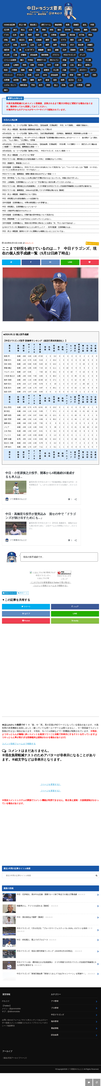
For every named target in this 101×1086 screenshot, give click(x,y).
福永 (59, 30)
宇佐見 (63, 45)
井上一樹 (22, 25)
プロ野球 (54, 1021)
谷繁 (32, 65)
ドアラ (63, 40)
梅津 (30, 35)
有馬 (81, 50)
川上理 (55, 70)
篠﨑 (32, 80)
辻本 (14, 35)
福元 (49, 50)
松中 (86, 75)
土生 (72, 65)
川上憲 (88, 60)
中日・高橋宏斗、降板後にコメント (16, 163)
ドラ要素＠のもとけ (75, 1082)
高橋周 (62, 35)
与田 (94, 75)
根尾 (67, 25)
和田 (24, 65)
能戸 (39, 80)
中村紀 (30, 60)
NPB (45, 75)
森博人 (88, 65)
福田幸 (6, 50)
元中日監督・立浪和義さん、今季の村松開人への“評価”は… (25, 203)
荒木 (79, 60)
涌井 (37, 35)
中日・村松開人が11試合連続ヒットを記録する (20, 199)
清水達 (72, 35)
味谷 (5, 70)
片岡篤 (14, 70)
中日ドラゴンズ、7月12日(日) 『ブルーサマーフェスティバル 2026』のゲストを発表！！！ (48, 944)
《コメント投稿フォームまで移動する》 (50, 598)
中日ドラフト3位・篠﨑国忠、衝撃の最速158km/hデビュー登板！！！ (29, 174)
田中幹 (67, 30)
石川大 (71, 80)
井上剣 (6, 55)
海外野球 (54, 1034)
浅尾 (29, 75)
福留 (22, 70)
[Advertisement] (50, 682)
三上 (79, 80)
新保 (47, 80)
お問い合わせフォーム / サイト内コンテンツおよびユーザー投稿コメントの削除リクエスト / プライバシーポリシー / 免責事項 (25, 1036)
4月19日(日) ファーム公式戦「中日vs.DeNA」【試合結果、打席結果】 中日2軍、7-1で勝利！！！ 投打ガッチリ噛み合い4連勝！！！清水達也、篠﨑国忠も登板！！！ (49, 145)
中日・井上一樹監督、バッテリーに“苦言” (18, 155)
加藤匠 (90, 45)
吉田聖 (16, 80)
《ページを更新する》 (50, 797)
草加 (90, 35)
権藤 (30, 70)
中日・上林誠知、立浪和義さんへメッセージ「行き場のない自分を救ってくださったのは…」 (38, 182)
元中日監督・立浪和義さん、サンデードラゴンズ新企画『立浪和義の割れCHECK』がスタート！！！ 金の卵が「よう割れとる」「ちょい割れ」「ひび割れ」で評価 (49, 139)
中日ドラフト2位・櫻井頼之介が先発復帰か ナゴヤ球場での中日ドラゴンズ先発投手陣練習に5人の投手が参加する (46, 186)
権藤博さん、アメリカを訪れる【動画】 (31, 919)
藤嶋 (30, 40)
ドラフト (55, 55)
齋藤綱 (40, 50)
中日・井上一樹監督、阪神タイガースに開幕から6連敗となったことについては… (33, 231)
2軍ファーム (46, 25)
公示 (37, 75)
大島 (45, 35)
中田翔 (77, 30)
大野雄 (53, 35)
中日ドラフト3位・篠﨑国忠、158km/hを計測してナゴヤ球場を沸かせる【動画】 (33, 190)
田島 (63, 85)
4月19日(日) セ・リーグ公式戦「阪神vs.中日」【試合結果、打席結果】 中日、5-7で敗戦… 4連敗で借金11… (45, 125)
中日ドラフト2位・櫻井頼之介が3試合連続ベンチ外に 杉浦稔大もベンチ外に (32, 159)
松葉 (15, 45)
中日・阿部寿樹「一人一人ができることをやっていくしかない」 (27, 219)
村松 (51, 30)
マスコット (8, 75)
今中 (49, 65)
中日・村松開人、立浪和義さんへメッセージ (19, 207)
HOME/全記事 (9, 25)
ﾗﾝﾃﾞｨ (93, 70)
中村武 (40, 65)
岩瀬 (38, 70)
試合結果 (33, 55)
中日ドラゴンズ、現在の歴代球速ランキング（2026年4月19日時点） (42, 965)
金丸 (84, 25)
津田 (13, 40)
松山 (22, 30)
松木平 (23, 45)
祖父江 (21, 40)
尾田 (72, 40)
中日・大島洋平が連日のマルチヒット (16, 211)
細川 (15, 30)
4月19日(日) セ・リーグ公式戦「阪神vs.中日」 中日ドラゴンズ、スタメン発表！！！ (36, 151)
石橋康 (38, 40)
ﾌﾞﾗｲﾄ (6, 35)
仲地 (5, 40)
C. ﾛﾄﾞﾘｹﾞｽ (29, 50)
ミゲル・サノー (10, 85)
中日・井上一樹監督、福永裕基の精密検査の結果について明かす (27, 129)
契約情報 (44, 55)
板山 (87, 40)
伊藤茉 (23, 55)
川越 (64, 70)
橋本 (55, 40)
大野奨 (79, 85)
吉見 (72, 60)
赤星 (88, 85)
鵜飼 (85, 30)
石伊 (64, 50)
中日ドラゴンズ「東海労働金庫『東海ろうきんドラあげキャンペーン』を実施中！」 (49, 987)
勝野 (47, 40)
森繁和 (46, 70)
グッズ (82, 55)
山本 (39, 45)
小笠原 (94, 30)
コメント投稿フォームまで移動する (19, 757)
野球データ (41, 60)
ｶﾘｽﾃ (72, 45)
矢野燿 (6, 80)
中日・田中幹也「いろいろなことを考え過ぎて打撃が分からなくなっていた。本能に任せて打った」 (40, 178)
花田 (55, 80)
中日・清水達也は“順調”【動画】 (28, 931)
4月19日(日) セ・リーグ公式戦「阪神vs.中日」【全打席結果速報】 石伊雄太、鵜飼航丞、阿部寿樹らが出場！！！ (47, 133)
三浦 (15, 55)
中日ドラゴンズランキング (56, 592)
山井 (71, 85)
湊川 (5, 90)
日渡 (56, 65)
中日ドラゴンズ (69, 55)
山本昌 (6, 65)
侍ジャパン (54, 60)
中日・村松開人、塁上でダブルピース (30, 953)
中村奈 (89, 50)
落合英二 (33, 25)
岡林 (44, 30)
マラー (72, 70)
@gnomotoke (15, 1022)
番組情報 (58, 25)
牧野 (62, 80)
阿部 (48, 85)
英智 (71, 75)
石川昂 (6, 30)
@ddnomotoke (13, 1024)
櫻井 (24, 80)
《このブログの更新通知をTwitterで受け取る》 (50, 595)
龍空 (22, 35)
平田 (33, 85)
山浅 (32, 45)
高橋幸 (72, 50)
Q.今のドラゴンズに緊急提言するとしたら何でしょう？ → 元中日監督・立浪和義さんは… (37, 227)
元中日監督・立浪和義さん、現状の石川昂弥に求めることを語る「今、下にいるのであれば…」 (39, 223)
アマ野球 (54, 1014)
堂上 (56, 85)
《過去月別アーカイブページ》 (15, 1071)
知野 (55, 45)
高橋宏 (76, 25)
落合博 (80, 45)
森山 (79, 65)
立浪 (30, 30)
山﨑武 (16, 65)
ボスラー (83, 70)
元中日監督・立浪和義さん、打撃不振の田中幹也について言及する (28, 215)
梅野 (47, 45)
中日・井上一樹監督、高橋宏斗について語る (19, 194)
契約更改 (23, 85)
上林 (79, 40)
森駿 (57, 50)
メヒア (6, 45)
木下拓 (81, 35)
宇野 (79, 75)
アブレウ (20, 75)
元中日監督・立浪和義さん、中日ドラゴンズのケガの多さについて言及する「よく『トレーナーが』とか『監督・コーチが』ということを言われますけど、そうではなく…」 (50, 168)
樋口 (22, 60)
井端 (64, 60)
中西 (92, 25)
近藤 (64, 65)
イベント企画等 (10, 60)
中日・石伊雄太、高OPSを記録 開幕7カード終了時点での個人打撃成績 (44, 908)
